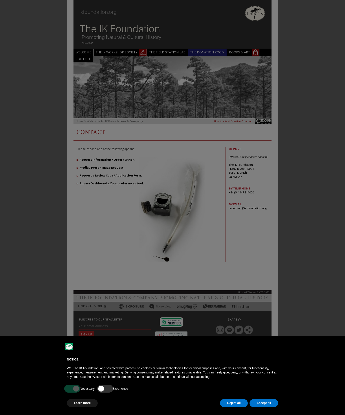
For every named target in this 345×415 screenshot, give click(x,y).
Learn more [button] (82, 403)
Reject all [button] (233, 403)
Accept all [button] (264, 403)
